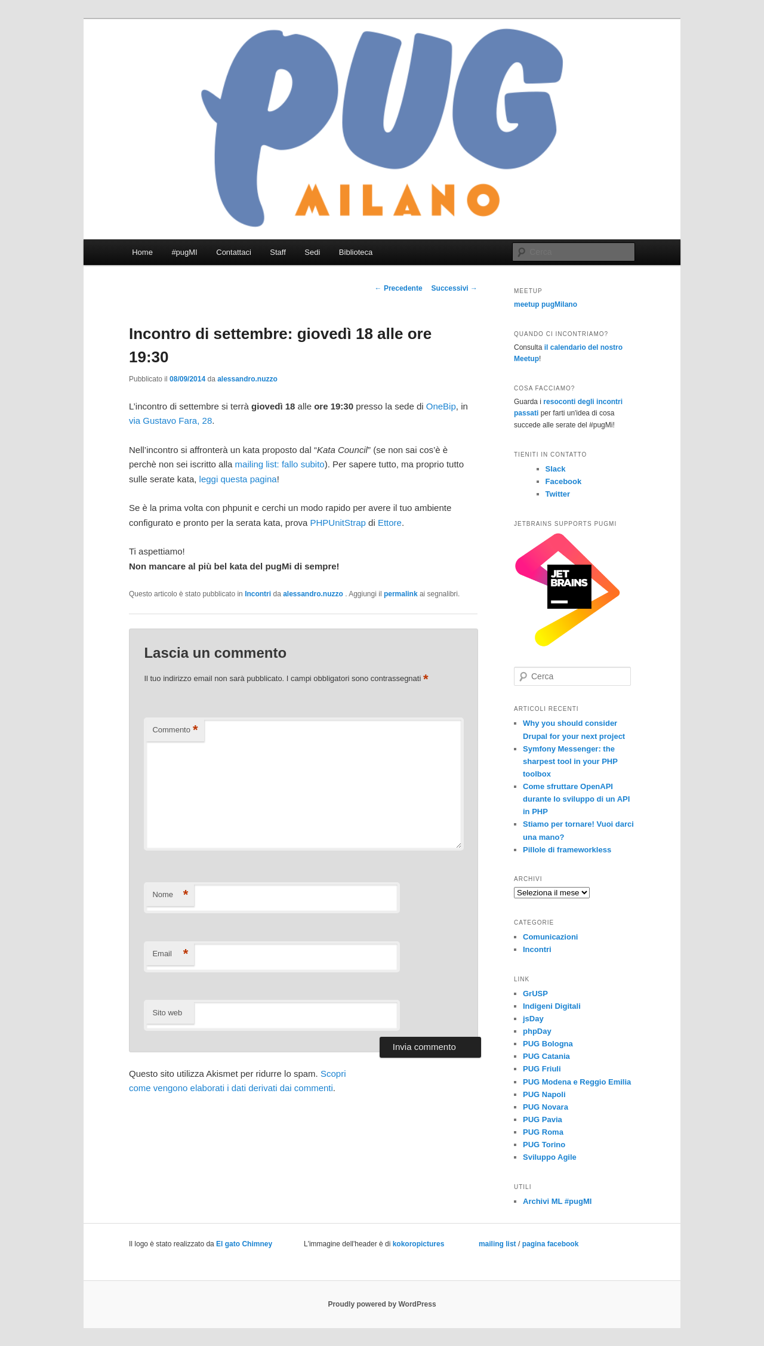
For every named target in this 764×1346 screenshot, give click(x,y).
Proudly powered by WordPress (382, 1304)
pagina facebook (550, 1244)
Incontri (258, 594)
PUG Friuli (542, 1068)
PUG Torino (544, 1144)
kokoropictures (419, 1244)
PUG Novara (545, 1106)
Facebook (564, 481)
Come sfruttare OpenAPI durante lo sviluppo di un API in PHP (576, 799)
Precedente (399, 288)
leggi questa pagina (238, 479)
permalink (401, 594)
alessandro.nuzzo (247, 379)
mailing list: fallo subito (280, 464)
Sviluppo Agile (550, 1157)
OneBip (441, 406)
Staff (278, 252)
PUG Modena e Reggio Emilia (577, 1081)
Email (170, 954)
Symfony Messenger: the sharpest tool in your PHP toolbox (570, 761)
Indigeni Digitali (552, 1006)
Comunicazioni (550, 936)
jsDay (533, 1018)
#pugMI (184, 252)
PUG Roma (543, 1132)
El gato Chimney (244, 1244)
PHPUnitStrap (338, 523)
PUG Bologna (548, 1043)
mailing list (497, 1244)
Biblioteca (355, 252)
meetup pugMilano (545, 304)
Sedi (312, 252)
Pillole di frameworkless (567, 849)
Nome (170, 895)
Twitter (558, 493)
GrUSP (535, 993)
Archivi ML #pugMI (557, 1201)
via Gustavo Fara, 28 (170, 420)
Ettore (390, 523)
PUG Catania (546, 1056)
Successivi (455, 288)
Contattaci (233, 252)
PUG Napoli (544, 1094)
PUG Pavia (542, 1119)
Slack (556, 468)
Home (142, 252)
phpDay (537, 1031)
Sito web (167, 1012)
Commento (175, 730)
